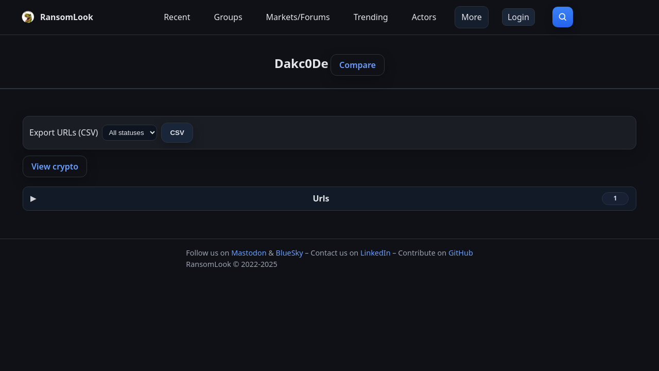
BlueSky (289, 253)
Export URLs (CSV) (63, 132)
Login (518, 17)
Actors (424, 17)
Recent (177, 17)
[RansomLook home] (57, 17)
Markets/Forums (298, 17)
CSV (177, 133)
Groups (228, 17)
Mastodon (248, 253)
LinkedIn (375, 253)
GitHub (460, 253)
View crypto (54, 166)
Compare (357, 65)
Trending (371, 17)
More (471, 17)
